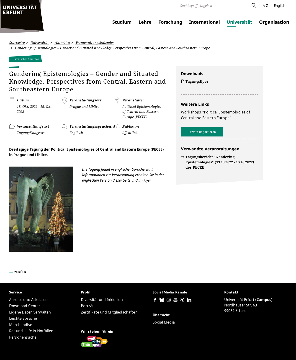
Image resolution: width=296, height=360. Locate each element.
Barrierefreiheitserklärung (190, 350)
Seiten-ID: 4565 (109, 343)
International (204, 22)
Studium (122, 22)
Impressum (259, 350)
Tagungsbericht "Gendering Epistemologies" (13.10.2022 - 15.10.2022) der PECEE (219, 162)
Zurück (20, 245)
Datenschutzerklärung (231, 350)
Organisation (274, 22)
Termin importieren (202, 132)
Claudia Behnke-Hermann (75, 343)
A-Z (265, 5)
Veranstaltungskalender (94, 42)
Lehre (145, 22)
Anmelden (279, 350)
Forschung (170, 22)
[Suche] (215, 5)
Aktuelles (62, 42)
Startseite (17, 42)
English (279, 5)
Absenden (253, 5)
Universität (239, 22)
